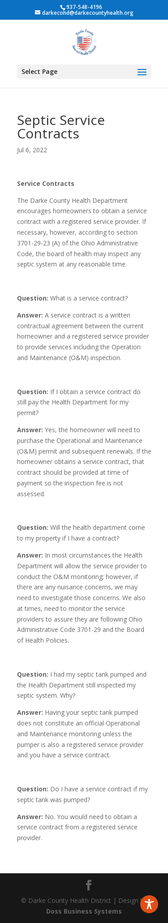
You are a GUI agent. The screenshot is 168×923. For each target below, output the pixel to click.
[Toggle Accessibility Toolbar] (149, 904)
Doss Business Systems (84, 911)
